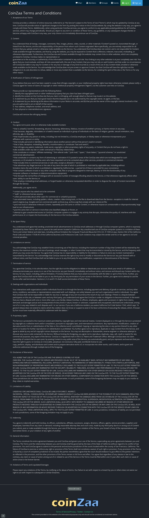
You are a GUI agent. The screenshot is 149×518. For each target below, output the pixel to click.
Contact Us (88, 512)
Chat (79, 3)
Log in (125, 3)
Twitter (80, 512)
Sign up (137, 3)
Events (115, 3)
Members (91, 3)
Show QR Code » (74, 489)
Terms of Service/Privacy (66, 512)
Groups (104, 3)
